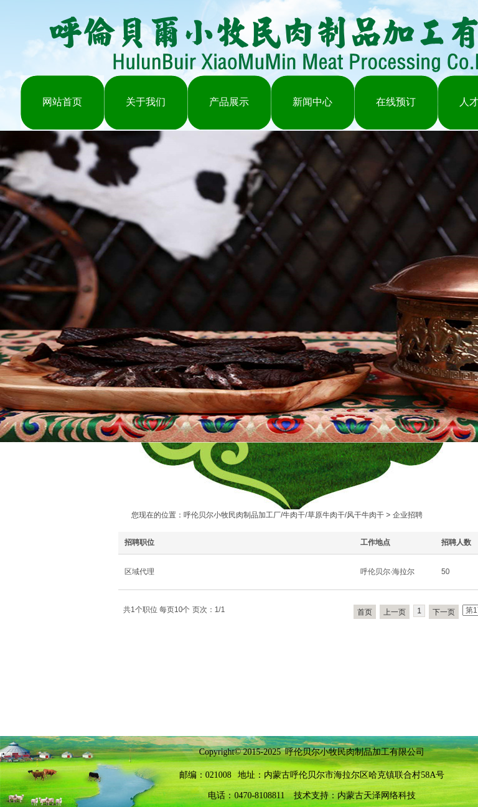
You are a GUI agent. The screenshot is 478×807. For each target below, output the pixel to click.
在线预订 (396, 102)
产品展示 (229, 102)
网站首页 (62, 102)
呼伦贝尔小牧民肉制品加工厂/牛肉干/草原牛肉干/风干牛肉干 (284, 515)
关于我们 (146, 102)
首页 (364, 612)
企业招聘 (408, 515)
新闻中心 (312, 102)
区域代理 (139, 571)
